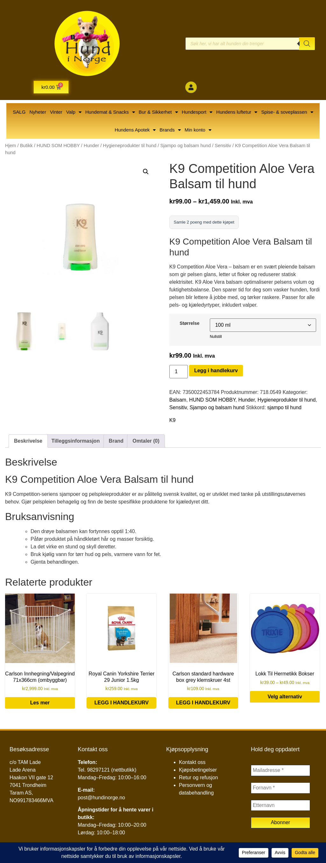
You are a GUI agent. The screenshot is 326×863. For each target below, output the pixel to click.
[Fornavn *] (280, 790)
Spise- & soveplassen (287, 112)
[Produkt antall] (178, 373)
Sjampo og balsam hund (185, 145)
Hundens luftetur (236, 112)
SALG (19, 112)
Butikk (26, 145)
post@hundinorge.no (101, 799)
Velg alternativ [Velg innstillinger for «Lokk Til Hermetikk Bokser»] (284, 698)
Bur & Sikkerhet (158, 112)
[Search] (307, 43)
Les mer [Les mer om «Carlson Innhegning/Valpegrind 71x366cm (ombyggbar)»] (40, 704)
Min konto (198, 130)
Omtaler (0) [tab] (145, 442)
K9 (172, 421)
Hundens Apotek (135, 130)
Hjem (10, 145)
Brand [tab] (116, 442)
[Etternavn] (280, 808)
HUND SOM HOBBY (58, 145)
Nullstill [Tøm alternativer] (216, 338)
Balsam (177, 401)
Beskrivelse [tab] (28, 442)
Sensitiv (223, 145)
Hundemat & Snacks (110, 112)
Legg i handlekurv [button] (122, 704)
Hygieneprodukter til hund (129, 145)
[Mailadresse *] (280, 772)
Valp (74, 112)
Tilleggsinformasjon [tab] (75, 442)
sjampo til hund (284, 408)
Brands (170, 130)
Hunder (91, 145)
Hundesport (197, 112)
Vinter (56, 112)
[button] (146, 171)
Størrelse (189, 324)
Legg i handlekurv (216, 371)
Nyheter (37, 112)
